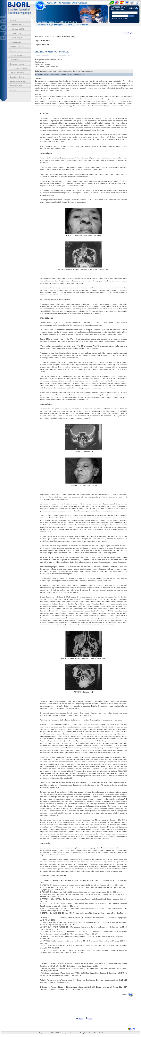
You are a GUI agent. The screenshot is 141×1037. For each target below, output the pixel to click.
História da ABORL (17, 29)
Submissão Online (17, 77)
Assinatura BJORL (17, 86)
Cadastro (125, 18)
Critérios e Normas (17, 73)
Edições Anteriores (17, 46)
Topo (90, 1019)
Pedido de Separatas (18, 81)
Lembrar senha (117, 18)
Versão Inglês (128, 33)
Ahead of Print (15, 42)
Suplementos (15, 51)
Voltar (80, 1019)
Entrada (13, 20)
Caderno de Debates (17, 55)
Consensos (14, 59)
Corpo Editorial (15, 33)
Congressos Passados (18, 68)
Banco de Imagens (17, 64)
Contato (13, 90)
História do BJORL (17, 25)
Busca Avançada (16, 38)
